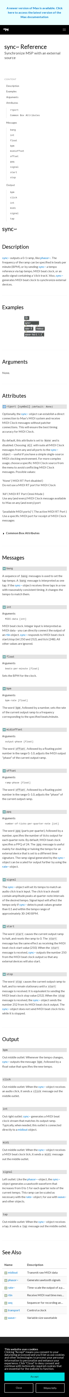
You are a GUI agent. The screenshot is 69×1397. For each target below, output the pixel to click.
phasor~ (45, 258)
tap (12, 218)
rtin (8, 634)
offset (14, 156)
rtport (14, 110)
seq (10, 1302)
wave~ (62, 1197)
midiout (23, 1129)
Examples (11, 91)
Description (12, 85)
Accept (34, 1376)
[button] (64, 30)
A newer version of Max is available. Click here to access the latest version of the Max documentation (35, 12)
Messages (11, 122)
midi (13, 208)
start (13, 172)
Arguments (12, 97)
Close (19, 1387)
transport (14, 1310)
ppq (12, 161)
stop (13, 177)
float (13, 140)
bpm (12, 146)
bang (13, 130)
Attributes (12, 102)
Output (10, 185)
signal (14, 167)
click (13, 197)
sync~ (6, 258)
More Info (50, 1388)
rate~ (5, 866)
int (12, 135)
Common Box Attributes (25, 115)
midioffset (17, 151)
